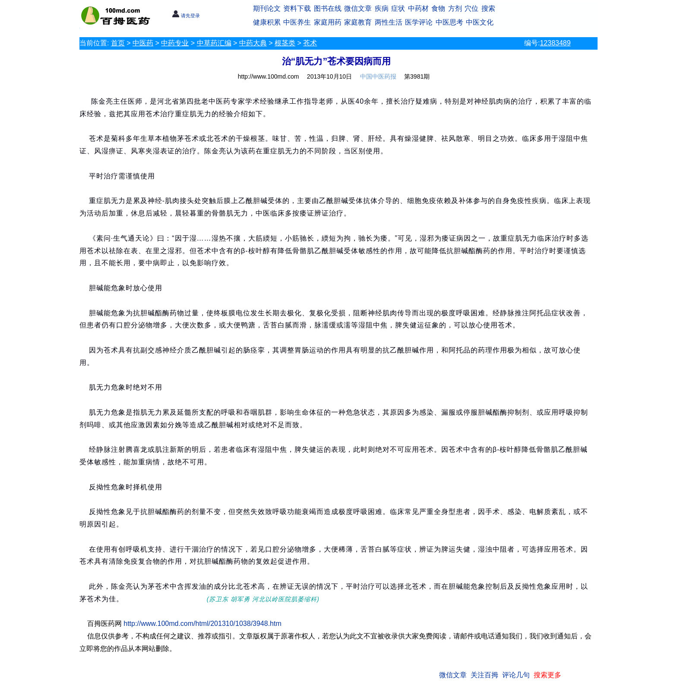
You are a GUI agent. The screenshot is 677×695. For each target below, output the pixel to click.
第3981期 (417, 76)
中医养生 (297, 22)
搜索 (488, 8)
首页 (118, 43)
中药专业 (175, 43)
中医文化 (480, 22)
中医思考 (449, 22)
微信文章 (358, 8)
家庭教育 (358, 22)
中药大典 (253, 43)
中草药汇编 (214, 43)
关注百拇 (484, 675)
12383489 (555, 43)
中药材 (418, 8)
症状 (398, 8)
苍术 (310, 43)
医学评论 (419, 22)
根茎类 (285, 43)
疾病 (382, 8)
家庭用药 (328, 22)
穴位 (471, 8)
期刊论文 (267, 8)
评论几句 (516, 675)
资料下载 (297, 8)
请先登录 (185, 15)
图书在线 (328, 8)
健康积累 (267, 22)
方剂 (455, 8)
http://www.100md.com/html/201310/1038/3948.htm (202, 623)
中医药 (143, 43)
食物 (438, 8)
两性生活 (388, 22)
